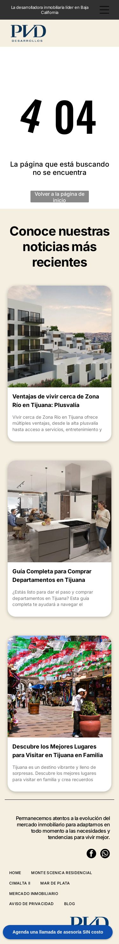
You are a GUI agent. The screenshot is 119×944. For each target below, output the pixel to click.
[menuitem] (20, 872)
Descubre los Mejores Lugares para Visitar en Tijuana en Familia (57, 750)
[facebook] (91, 854)
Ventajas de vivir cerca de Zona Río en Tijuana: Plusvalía (55, 400)
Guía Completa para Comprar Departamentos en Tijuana (51, 575)
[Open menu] (104, 10)
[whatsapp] (105, 854)
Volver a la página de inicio (59, 196)
